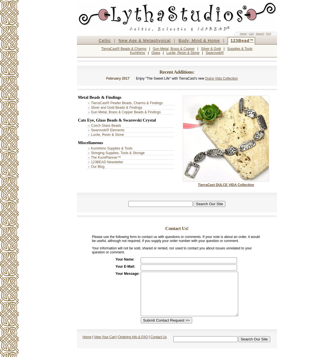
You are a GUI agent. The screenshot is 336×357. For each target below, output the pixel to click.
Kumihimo (137, 53)
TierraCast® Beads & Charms (123, 49)
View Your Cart (105, 346)
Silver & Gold (211, 49)
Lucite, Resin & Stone (182, 53)
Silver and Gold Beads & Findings (116, 108)
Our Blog (97, 167)
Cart (251, 33)
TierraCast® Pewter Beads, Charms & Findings (127, 103)
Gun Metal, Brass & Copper (174, 49)
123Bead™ (242, 40)
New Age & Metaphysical (145, 40)
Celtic (105, 40)
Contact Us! (176, 228)
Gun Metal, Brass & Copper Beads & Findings (126, 112)
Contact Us (158, 346)
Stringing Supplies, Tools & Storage (118, 153)
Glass (155, 53)
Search (260, 33)
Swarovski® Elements (107, 130)
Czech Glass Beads (106, 126)
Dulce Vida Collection (221, 78)
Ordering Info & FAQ (133, 346)
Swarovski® (215, 53)
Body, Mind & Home (199, 40)
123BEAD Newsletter (107, 162)
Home (243, 33)
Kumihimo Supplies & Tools (111, 148)
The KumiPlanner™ (106, 158)
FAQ (268, 33)
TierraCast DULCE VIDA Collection (226, 185)
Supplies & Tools (240, 49)
